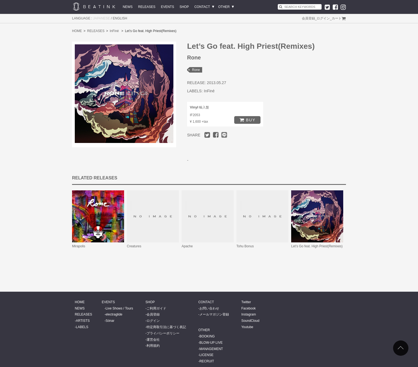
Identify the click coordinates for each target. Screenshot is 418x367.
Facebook (248, 308)
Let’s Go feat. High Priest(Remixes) (317, 246)
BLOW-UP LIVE (211, 343)
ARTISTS (83, 321)
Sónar (109, 321)
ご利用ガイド (156, 308)
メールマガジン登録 (214, 314)
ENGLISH (120, 18)
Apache (187, 246)
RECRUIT (206, 361)
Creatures (134, 246)
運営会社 (153, 340)
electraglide (113, 314)
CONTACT (202, 7)
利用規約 (153, 346)
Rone (196, 70)
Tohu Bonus (245, 246)
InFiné (114, 31)
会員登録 (308, 18)
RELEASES (146, 7)
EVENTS (167, 7)
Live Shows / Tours (119, 308)
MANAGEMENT (211, 349)
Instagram (248, 314)
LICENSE (206, 355)
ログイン (323, 18)
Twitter (246, 302)
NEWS (128, 7)
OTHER (224, 7)
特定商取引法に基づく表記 (166, 327)
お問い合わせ (209, 308)
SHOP (184, 7)
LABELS (82, 327)
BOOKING (207, 336)
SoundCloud (250, 321)
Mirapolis (78, 246)
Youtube (247, 327)
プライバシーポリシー (163, 333)
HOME (77, 31)
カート (337, 18)
